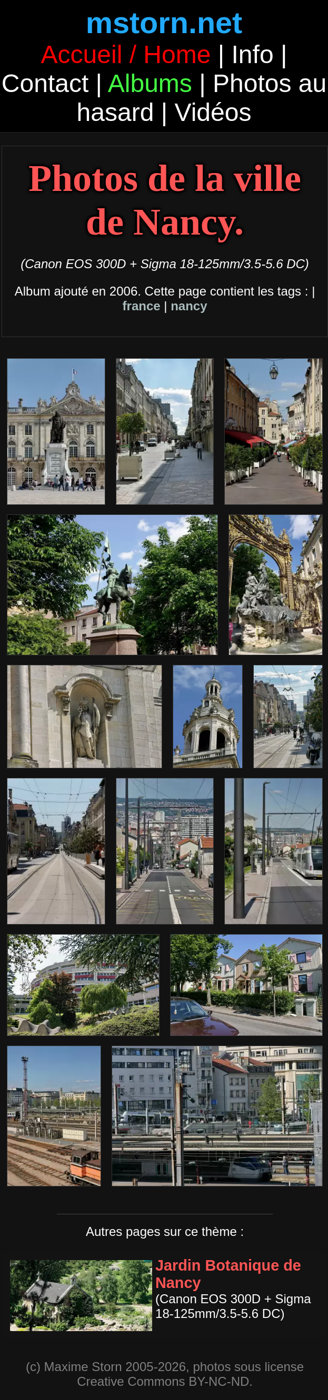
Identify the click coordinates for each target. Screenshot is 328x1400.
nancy (189, 306)
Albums (150, 83)
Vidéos (213, 112)
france (142, 306)
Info (253, 54)
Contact (45, 83)
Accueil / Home (126, 54)
